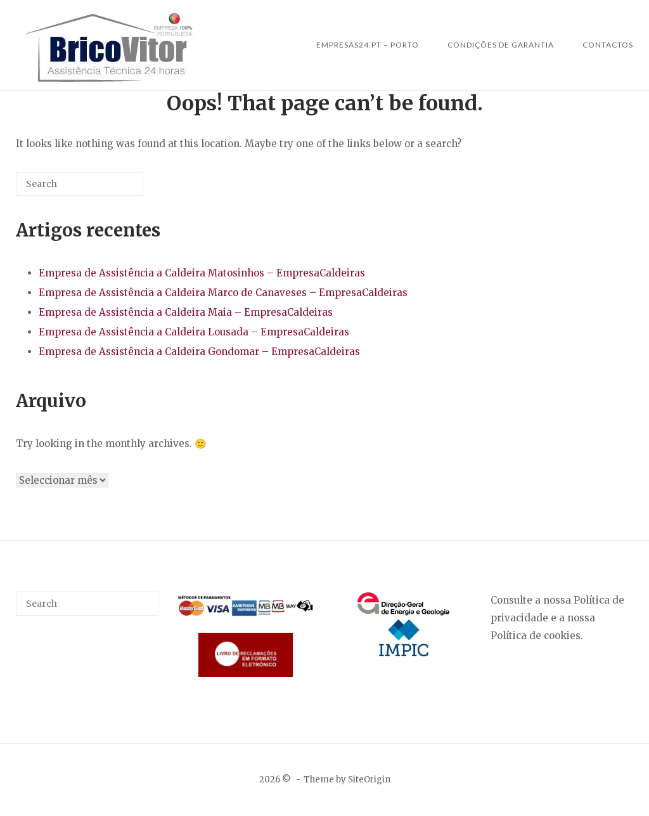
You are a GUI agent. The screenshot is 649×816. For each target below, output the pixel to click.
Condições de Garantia (500, 44)
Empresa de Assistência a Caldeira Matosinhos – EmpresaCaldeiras (202, 273)
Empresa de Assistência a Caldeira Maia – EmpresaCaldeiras (186, 312)
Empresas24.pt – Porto (367, 44)
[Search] (114, 188)
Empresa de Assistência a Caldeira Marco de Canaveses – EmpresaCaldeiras (223, 293)
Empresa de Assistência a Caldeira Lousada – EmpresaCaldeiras (194, 332)
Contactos (607, 44)
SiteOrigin (369, 779)
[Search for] (79, 184)
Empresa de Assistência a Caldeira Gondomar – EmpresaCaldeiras (199, 352)
